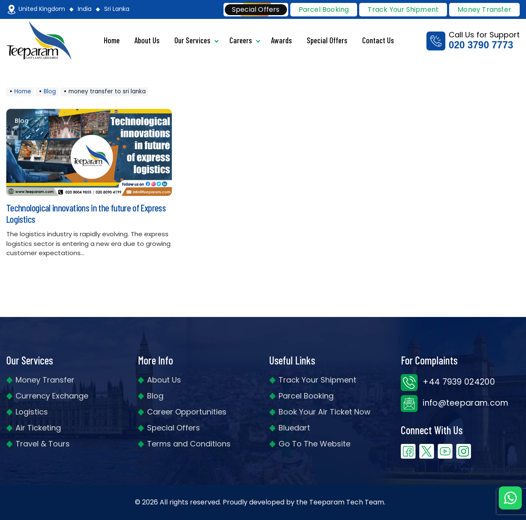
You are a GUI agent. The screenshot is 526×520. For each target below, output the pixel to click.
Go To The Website (314, 443)
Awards (281, 40)
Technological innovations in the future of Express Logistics (86, 213)
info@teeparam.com (454, 403)
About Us (147, 40)
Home (112, 40)
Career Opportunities (186, 411)
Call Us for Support (473, 40)
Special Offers (327, 40)
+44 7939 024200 (448, 382)
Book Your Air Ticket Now (325, 411)
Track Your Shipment (317, 380)
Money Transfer (484, 9)
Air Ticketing (38, 427)
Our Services (192, 40)
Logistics (32, 411)
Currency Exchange (52, 396)
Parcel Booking (324, 9)
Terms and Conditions (189, 443)
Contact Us (378, 40)
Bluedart (294, 427)
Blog (22, 120)
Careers (240, 40)
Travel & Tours (43, 443)
